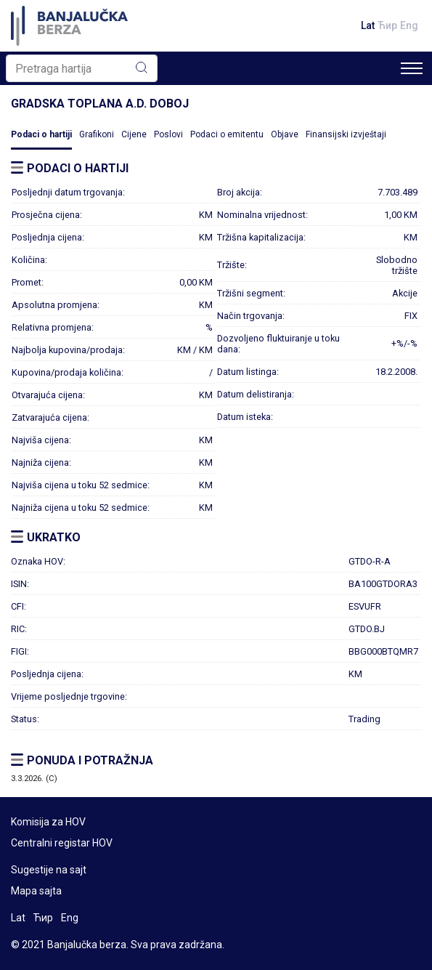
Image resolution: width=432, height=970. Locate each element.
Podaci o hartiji (41, 134)
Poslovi (168, 134)
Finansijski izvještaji (346, 134)
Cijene (134, 134)
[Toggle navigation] (411, 68)
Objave (284, 134)
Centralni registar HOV (62, 843)
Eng (409, 25)
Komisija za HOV (48, 822)
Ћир (387, 25)
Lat (368, 25)
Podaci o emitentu (227, 134)
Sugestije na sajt (48, 870)
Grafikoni (96, 134)
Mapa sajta (36, 891)
